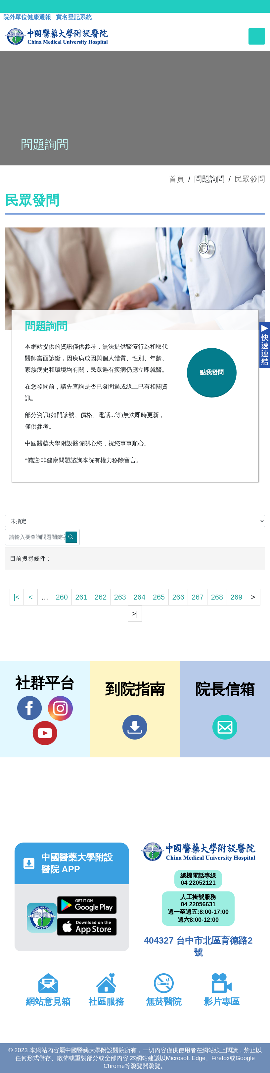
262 (101, 597)
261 (81, 597)
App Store (87, 927)
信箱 (224, 727)
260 (62, 597)
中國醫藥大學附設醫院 (198, 852)
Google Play (87, 905)
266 (178, 597)
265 (159, 597)
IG (60, 708)
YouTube (44, 733)
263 (120, 597)
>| (135, 613)
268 (217, 597)
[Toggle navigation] (256, 36)
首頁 (176, 179)
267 (197, 597)
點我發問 (212, 372)
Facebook (29, 708)
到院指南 (134, 727)
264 (139, 597)
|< (17, 597)
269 (236, 597)
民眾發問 (250, 179)
